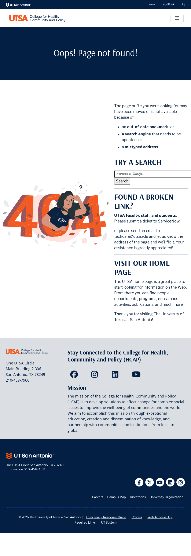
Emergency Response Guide (106, 517)
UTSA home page (137, 281)
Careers (97, 497)
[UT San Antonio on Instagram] (180, 482)
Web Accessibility (159, 517)
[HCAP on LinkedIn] (116, 375)
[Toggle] (177, 18)
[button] (183, 4)
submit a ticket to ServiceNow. (153, 221)
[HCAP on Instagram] (95, 375)
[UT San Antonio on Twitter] (149, 482)
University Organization (166, 497)
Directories (138, 497)
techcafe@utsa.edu (131, 236)
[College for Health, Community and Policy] (37, 18)
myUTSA (168, 4)
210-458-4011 (34, 469)
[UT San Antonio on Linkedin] (170, 482)
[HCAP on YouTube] (137, 375)
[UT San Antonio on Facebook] (139, 482)
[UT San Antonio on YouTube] (160, 482)
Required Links (85, 522)
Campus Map (116, 497)
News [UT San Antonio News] (151, 4)
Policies (137, 517)
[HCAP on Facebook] (75, 375)
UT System (109, 522)
